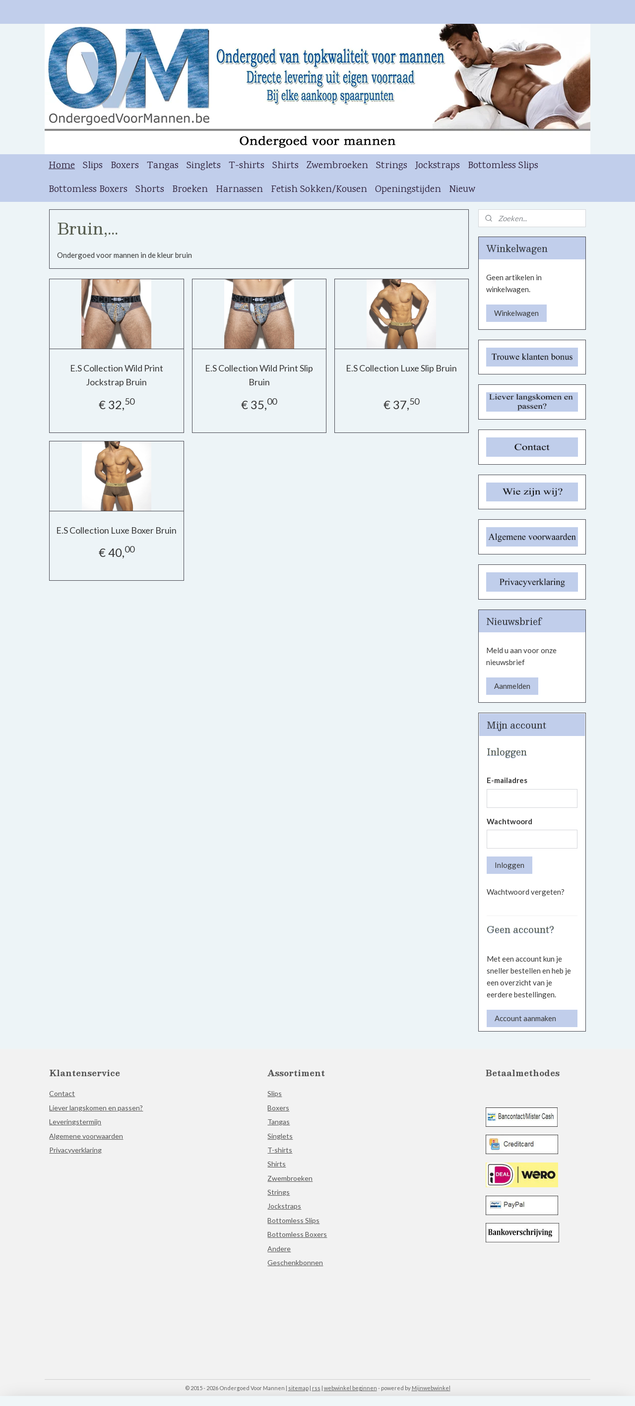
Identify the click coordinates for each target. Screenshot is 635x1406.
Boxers (125, 166)
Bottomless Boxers (88, 190)
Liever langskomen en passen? (96, 1107)
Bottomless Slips (503, 166)
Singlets (204, 166)
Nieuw (462, 190)
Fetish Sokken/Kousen (319, 190)
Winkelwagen (516, 312)
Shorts (149, 190)
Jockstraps (437, 166)
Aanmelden (512, 685)
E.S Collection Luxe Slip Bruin (401, 368)
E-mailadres (507, 780)
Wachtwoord (509, 821)
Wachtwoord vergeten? (526, 891)
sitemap (298, 1388)
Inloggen (509, 864)
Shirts (285, 166)
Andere (279, 1248)
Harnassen (239, 190)
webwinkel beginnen (350, 1388)
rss (316, 1388)
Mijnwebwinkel (431, 1388)
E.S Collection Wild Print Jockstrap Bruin (116, 375)
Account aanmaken (525, 1018)
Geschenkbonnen (295, 1262)
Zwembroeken (337, 166)
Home (62, 166)
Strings (391, 166)
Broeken (190, 190)
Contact (62, 1093)
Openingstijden (408, 190)
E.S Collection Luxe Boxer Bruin (116, 530)
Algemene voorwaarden (86, 1136)
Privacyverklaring (75, 1150)
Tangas (163, 166)
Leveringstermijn (75, 1121)
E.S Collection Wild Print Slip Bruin (259, 375)
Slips (93, 166)
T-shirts (246, 166)
